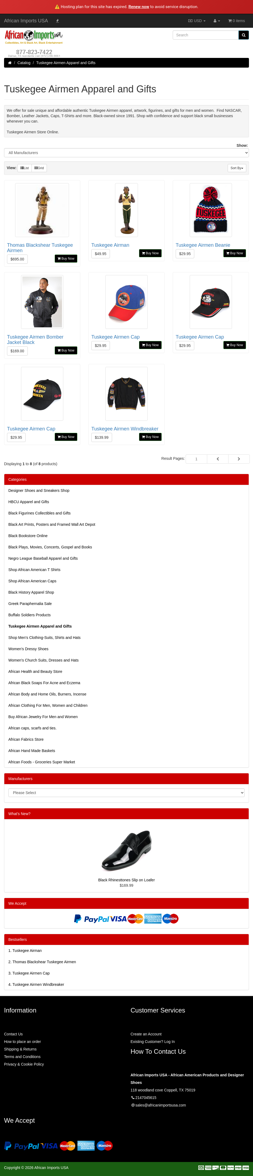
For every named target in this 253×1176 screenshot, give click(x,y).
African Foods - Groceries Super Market (41, 762)
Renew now (139, 6)
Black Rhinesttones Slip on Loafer (126, 880)
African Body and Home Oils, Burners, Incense (47, 694)
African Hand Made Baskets (31, 751)
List (24, 168)
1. (25, 950)
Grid (39, 168)
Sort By (237, 168)
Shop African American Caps (32, 581)
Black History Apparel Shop (31, 592)
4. (36, 984)
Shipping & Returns (20, 1049)
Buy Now (66, 258)
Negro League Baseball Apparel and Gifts (43, 558)
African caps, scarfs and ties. (32, 728)
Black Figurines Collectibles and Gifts (39, 513)
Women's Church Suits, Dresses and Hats (43, 660)
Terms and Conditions (22, 1057)
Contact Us (13, 1034)
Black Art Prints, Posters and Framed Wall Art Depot (51, 524)
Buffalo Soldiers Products (29, 615)
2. (42, 962)
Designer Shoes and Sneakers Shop (38, 490)
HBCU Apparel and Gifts (28, 502)
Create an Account (146, 1034)
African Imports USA (26, 20)
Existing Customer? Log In (153, 1041)
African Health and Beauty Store (35, 671)
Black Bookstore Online (28, 536)
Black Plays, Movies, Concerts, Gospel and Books (50, 547)
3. (29, 973)
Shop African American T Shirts (34, 570)
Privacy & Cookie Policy (24, 1064)
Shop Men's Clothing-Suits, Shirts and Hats (44, 637)
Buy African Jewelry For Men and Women (43, 717)
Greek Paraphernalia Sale (30, 603)
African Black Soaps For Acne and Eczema (44, 683)
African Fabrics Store (26, 739)
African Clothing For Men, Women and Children (48, 705)
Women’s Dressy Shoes (28, 649)
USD (197, 21)
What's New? (19, 814)
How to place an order (22, 1041)
